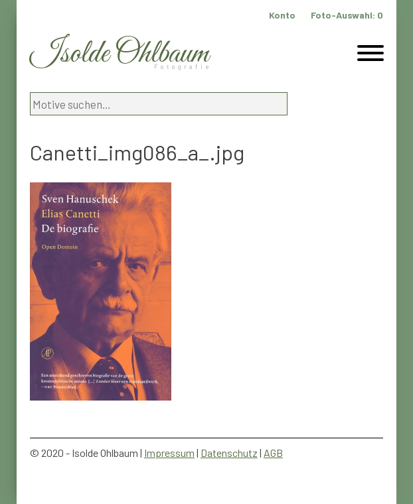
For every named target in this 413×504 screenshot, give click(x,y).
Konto (282, 15)
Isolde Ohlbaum (119, 54)
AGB (273, 452)
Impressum (169, 452)
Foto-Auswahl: (347, 15)
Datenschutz (229, 452)
